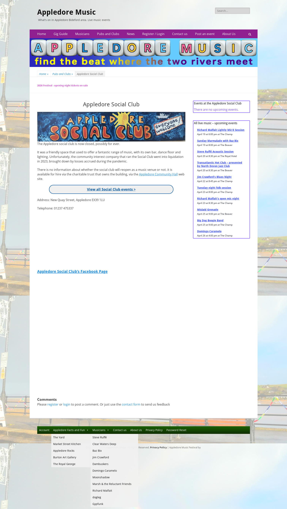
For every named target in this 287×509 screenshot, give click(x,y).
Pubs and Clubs (108, 34)
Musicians (82, 34)
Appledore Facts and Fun (71, 430)
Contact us (179, 34)
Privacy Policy (154, 430)
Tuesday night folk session (214, 187)
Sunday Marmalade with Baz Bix (217, 140)
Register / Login (153, 34)
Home (41, 34)
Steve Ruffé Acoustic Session (215, 151)
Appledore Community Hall (158, 174)
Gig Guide (61, 34)
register (53, 404)
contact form (131, 404)
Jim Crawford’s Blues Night (214, 176)
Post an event (205, 34)
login (66, 404)
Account (44, 430)
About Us (229, 34)
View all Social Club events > (111, 189)
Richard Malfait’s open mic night (218, 198)
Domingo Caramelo (209, 231)
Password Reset (176, 430)
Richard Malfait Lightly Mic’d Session (220, 129)
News (131, 34)
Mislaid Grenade (207, 209)
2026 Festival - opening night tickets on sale (62, 85)
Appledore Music (66, 12)
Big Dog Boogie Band (210, 220)
